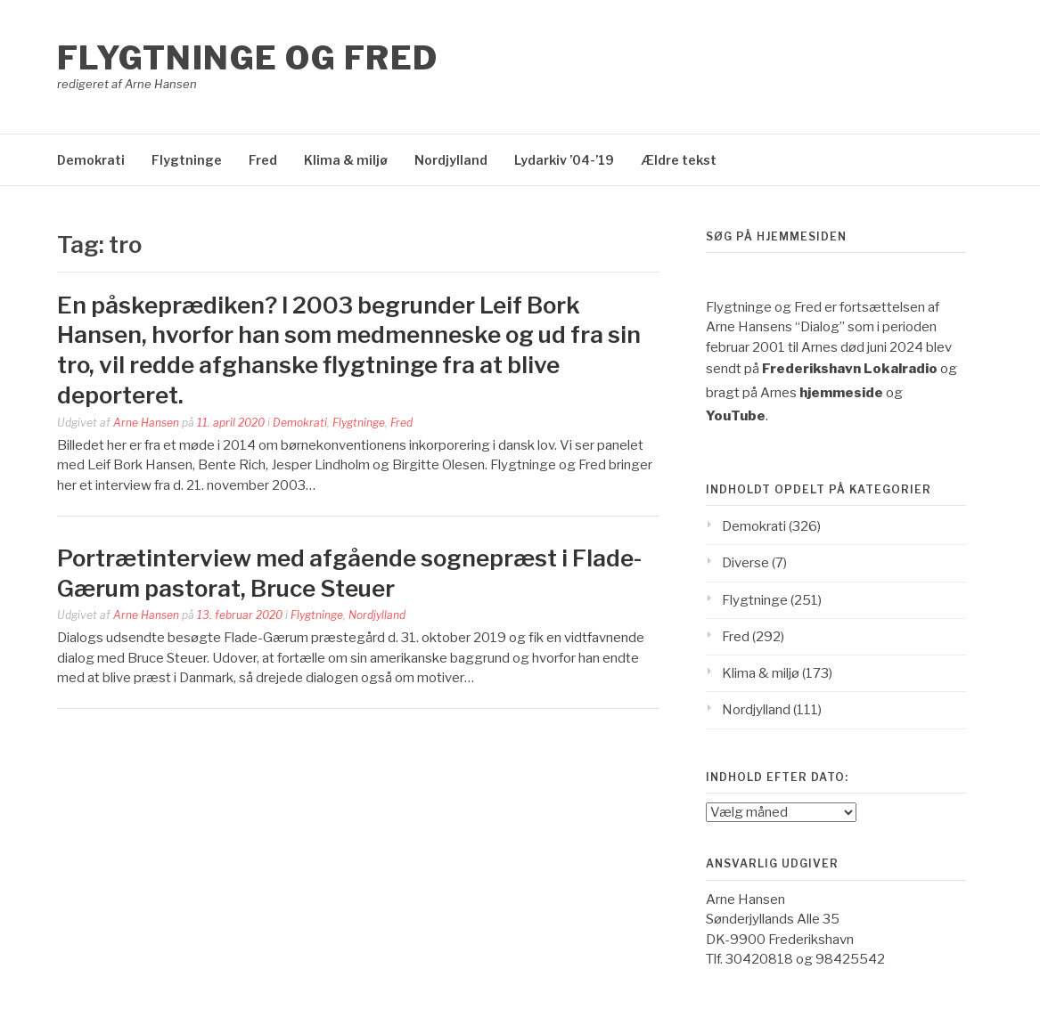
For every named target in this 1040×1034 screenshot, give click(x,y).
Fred (263, 159)
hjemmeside (841, 393)
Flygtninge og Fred (247, 57)
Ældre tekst (679, 159)
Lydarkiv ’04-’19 (564, 159)
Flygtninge (186, 159)
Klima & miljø (346, 159)
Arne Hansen (146, 422)
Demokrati (91, 159)
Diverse (745, 563)
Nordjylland (450, 159)
